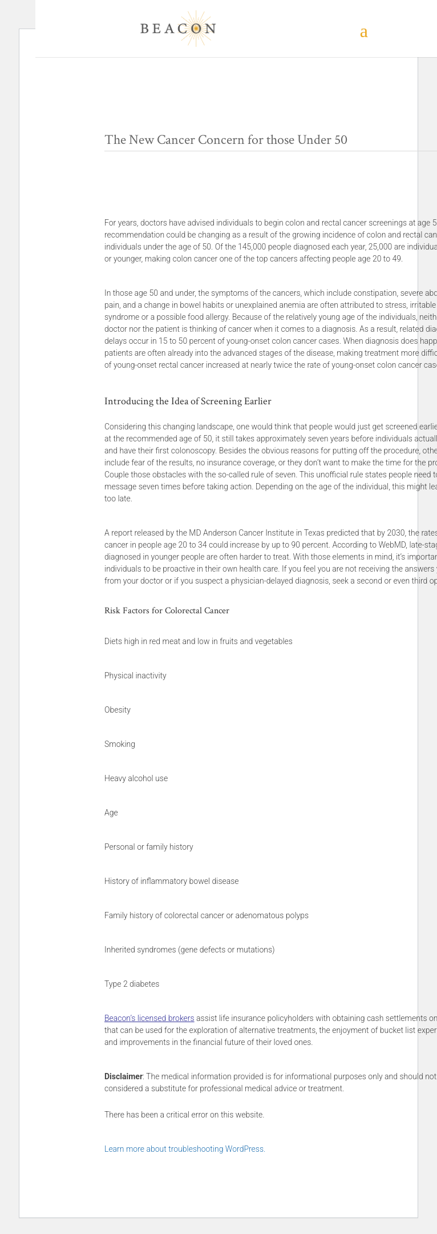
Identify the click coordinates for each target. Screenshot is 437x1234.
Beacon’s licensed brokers (149, 1018)
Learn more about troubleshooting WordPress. (184, 1148)
